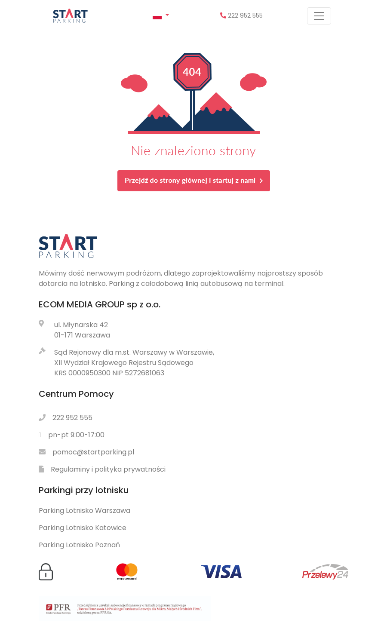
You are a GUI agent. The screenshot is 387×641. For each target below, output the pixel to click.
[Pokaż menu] (319, 16)
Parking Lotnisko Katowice (82, 528)
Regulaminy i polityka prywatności (108, 469)
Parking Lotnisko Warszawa (84, 510)
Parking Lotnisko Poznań (79, 545)
